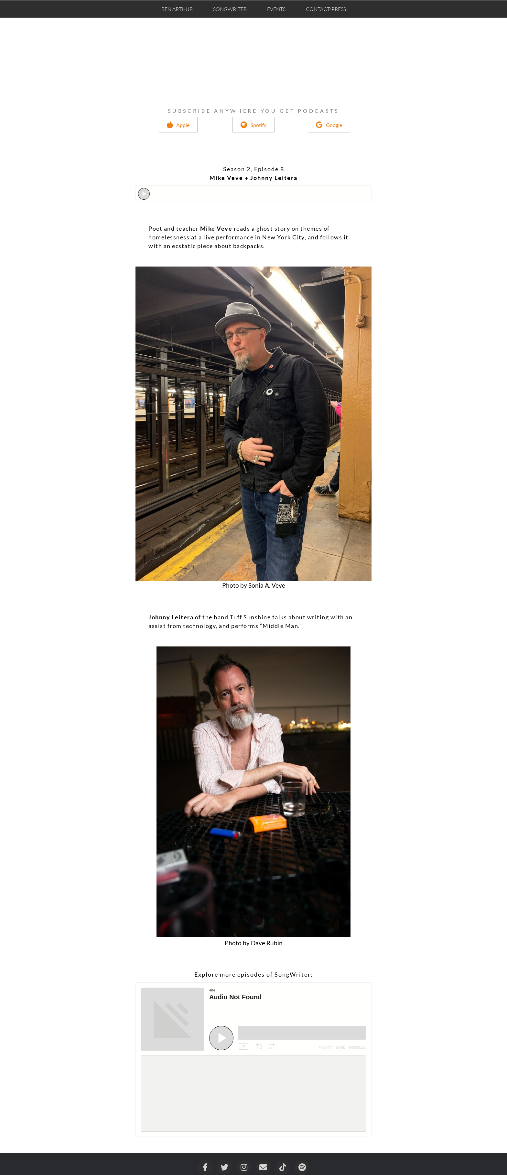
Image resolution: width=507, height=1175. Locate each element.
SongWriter (230, 9)
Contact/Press (326, 9)
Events (276, 9)
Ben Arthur (177, 9)
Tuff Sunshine (249, 617)
